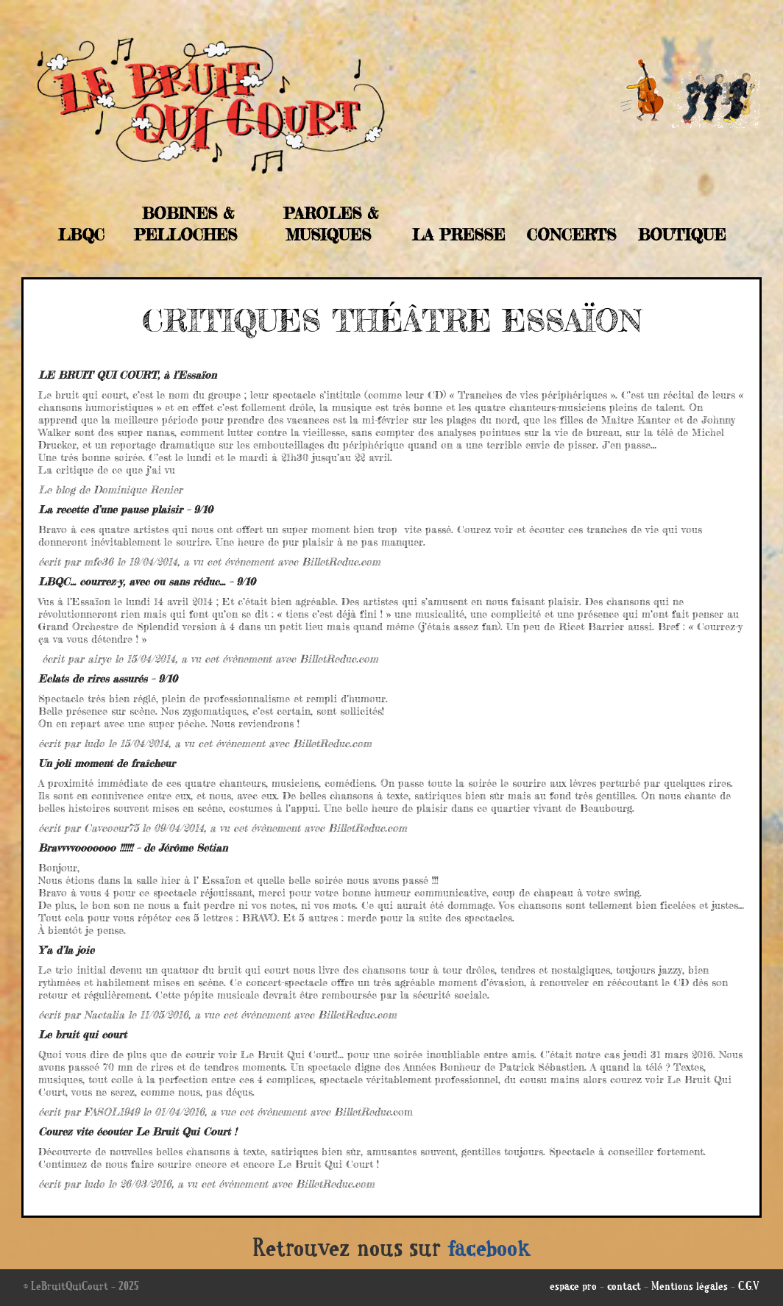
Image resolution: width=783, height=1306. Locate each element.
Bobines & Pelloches (185, 224)
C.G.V (748, 1287)
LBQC (81, 234)
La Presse (458, 234)
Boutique (682, 234)
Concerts (571, 234)
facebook (489, 1251)
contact (624, 1287)
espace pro (573, 1287)
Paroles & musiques (330, 224)
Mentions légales (689, 1287)
